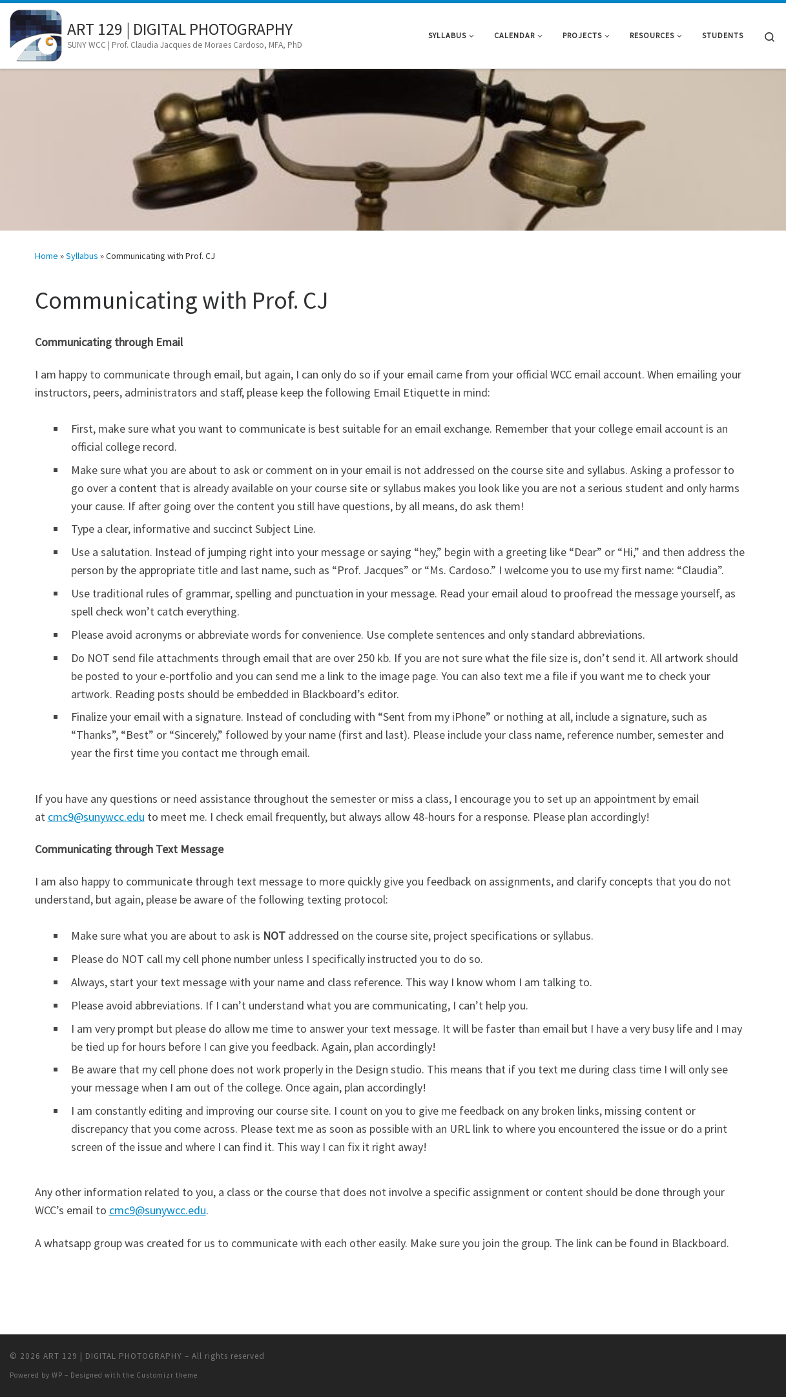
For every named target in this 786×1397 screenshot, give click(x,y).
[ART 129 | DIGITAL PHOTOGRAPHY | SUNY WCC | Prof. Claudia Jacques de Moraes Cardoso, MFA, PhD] (36, 33)
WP (57, 1375)
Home (46, 256)
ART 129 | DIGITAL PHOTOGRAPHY (112, 1355)
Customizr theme (167, 1375)
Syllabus (82, 256)
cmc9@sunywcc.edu (96, 816)
